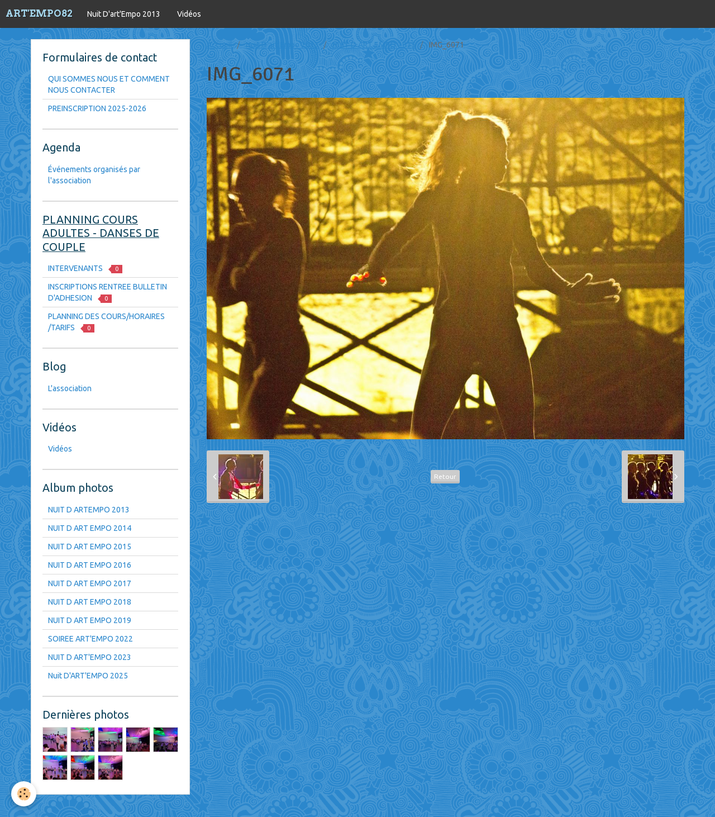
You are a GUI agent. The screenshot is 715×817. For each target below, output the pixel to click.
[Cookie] (23, 793)
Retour (445, 476)
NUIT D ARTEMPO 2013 (89, 509)
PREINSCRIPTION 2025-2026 (97, 108)
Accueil (219, 44)
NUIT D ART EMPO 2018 (89, 601)
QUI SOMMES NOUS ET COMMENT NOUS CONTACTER (109, 84)
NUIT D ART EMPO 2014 (89, 528)
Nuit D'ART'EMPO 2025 (88, 675)
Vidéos (189, 14)
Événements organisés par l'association (94, 175)
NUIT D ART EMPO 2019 (89, 620)
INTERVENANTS (85, 268)
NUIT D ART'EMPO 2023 (89, 657)
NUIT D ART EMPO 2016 (89, 564)
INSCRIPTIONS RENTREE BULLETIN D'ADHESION (107, 292)
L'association (70, 388)
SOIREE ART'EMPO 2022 (90, 638)
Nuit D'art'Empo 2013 (123, 14)
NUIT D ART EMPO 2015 (374, 44)
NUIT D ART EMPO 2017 (89, 583)
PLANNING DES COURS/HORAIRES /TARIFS (106, 322)
